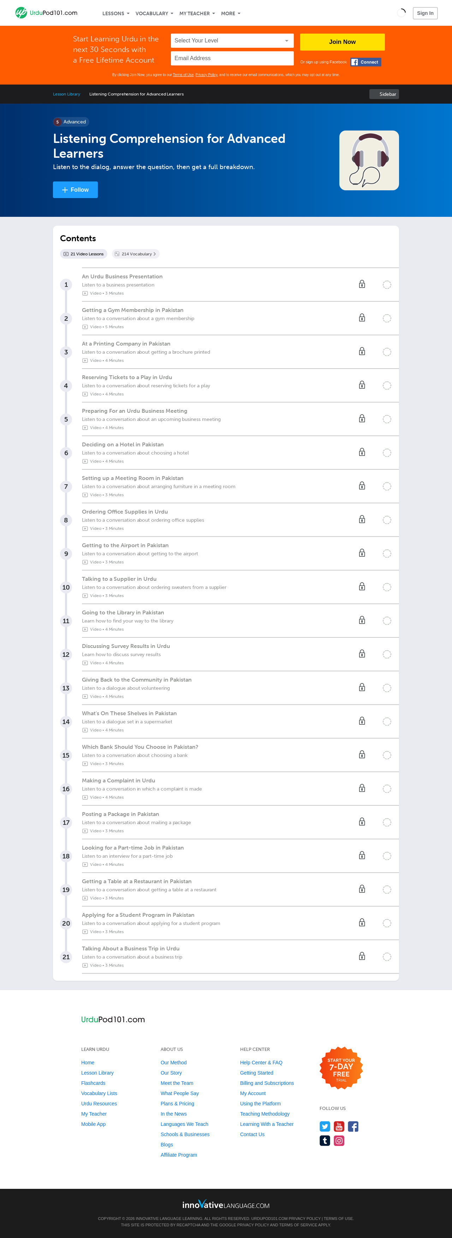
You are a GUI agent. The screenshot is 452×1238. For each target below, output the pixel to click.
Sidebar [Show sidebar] (388, 94)
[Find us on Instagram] (339, 1140)
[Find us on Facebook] (353, 1126)
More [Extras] (228, 14)
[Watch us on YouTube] (339, 1126)
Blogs (167, 1144)
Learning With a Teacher (267, 1124)
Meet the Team (177, 1083)
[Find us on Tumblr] (325, 1140)
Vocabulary (152, 14)
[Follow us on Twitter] (325, 1126)
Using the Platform (260, 1103)
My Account (253, 1093)
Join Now (342, 42)
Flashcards (93, 1083)
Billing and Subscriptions (267, 1083)
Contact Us (252, 1134)
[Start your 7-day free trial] (341, 1068)
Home (87, 1062)
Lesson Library (66, 94)
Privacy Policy (207, 75)
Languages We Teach (184, 1124)
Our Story (171, 1073)
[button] (401, 12)
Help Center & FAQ (261, 1062)
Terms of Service (298, 1225)
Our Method (174, 1062)
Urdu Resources (99, 1103)
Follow (80, 190)
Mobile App (93, 1124)
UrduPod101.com (269, 1218)
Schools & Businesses (185, 1134)
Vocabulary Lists (99, 1093)
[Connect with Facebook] (366, 62)
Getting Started (256, 1073)
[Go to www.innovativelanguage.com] (226, 1203)
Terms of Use (183, 75)
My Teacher (194, 14)
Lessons (113, 14)
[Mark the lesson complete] (387, 284)
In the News (174, 1114)
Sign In (425, 13)
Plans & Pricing (177, 1103)
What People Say (180, 1093)
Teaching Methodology (265, 1114)
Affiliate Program (179, 1155)
